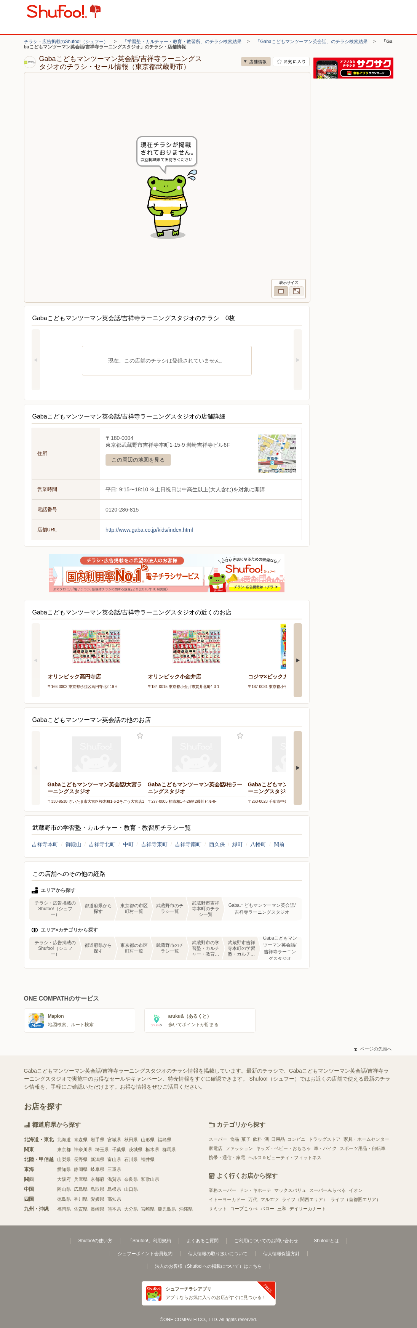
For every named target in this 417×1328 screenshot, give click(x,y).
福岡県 (64, 1209)
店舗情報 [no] (256, 61)
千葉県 (119, 1149)
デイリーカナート (307, 1208)
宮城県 (114, 1139)
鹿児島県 (167, 1209)
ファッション (239, 1148)
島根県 (114, 1189)
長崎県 (97, 1209)
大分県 (131, 1209)
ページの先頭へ (372, 1049)
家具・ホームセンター (366, 1139)
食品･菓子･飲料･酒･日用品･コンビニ (267, 1139)
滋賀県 (114, 1179)
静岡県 (81, 1169)
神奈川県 (83, 1149)
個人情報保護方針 (281, 1253)
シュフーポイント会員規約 (145, 1253)
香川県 (81, 1199)
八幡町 (258, 844)
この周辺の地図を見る (138, 460)
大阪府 (64, 1179)
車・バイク (325, 1148)
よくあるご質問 (203, 1240)
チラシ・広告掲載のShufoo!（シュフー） (66, 41)
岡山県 (64, 1189)
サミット (218, 1208)
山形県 (148, 1139)
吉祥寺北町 (102, 844)
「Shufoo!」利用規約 (149, 1240)
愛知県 (64, 1169)
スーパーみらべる (327, 1190)
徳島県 (64, 1199)
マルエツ (269, 1199)
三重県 (114, 1169)
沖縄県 (186, 1209)
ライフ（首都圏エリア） (356, 1199)
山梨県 (64, 1159)
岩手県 (97, 1139)
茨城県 (135, 1149)
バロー (267, 1208)
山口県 (131, 1189)
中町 (128, 844)
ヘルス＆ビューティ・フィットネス (284, 1157)
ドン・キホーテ (255, 1190)
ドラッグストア (324, 1139)
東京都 (64, 1149)
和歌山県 (150, 1179)
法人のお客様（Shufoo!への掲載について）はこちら (208, 1266)
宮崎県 (148, 1209)
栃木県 (152, 1149)
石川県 (131, 1159)
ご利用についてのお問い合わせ (266, 1240)
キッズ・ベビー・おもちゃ (283, 1148)
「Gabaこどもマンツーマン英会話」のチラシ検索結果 (311, 41)
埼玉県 (102, 1149)
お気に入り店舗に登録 (291, 61)
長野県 (81, 1159)
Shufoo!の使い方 (95, 1240)
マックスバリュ (290, 1190)
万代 (252, 1199)
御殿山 (73, 844)
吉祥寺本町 (45, 844)
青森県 (81, 1139)
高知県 (114, 1199)
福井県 (148, 1159)
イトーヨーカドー (227, 1199)
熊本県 (114, 1209)
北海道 (64, 1139)
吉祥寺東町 (154, 844)
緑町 (237, 844)
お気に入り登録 (140, 736)
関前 (279, 844)
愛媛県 (97, 1199)
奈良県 (131, 1179)
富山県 (114, 1159)
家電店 (215, 1148)
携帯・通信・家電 (227, 1157)
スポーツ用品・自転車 (362, 1148)
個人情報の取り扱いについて (218, 1253)
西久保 (217, 844)
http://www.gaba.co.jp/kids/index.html (149, 530)
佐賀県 (81, 1209)
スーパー (218, 1139)
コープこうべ (243, 1208)
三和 (281, 1208)
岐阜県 (97, 1169)
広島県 (81, 1189)
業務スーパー (222, 1190)
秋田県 (131, 1139)
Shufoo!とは (326, 1240)
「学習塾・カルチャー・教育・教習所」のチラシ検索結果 (182, 41)
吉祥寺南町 (188, 844)
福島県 (164, 1139)
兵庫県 (81, 1179)
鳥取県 (97, 1189)
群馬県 (169, 1149)
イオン (356, 1190)
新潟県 (97, 1159)
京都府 (97, 1179)
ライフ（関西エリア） (305, 1199)
